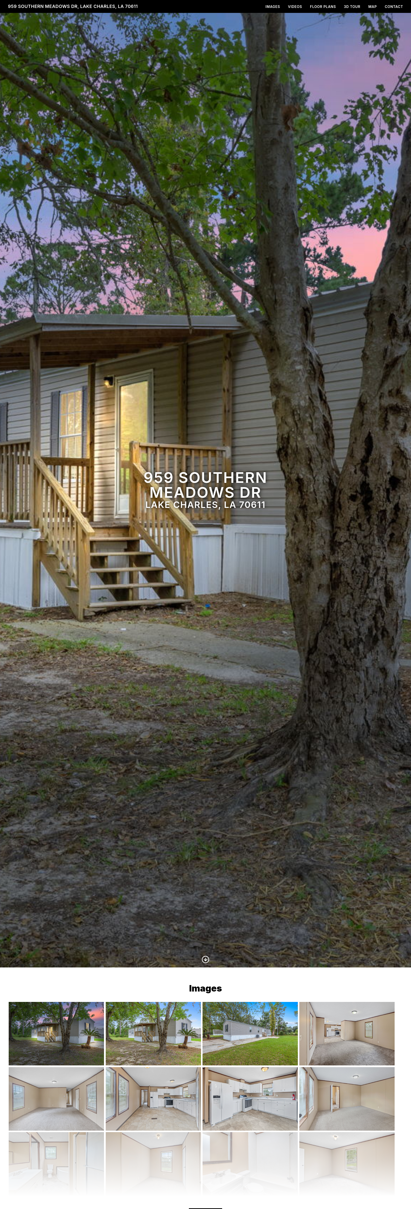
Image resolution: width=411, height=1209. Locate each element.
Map (372, 6)
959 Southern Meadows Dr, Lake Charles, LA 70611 (73, 6)
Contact (394, 6)
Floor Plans (323, 6)
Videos (295, 6)
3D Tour (352, 6)
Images (273, 6)
